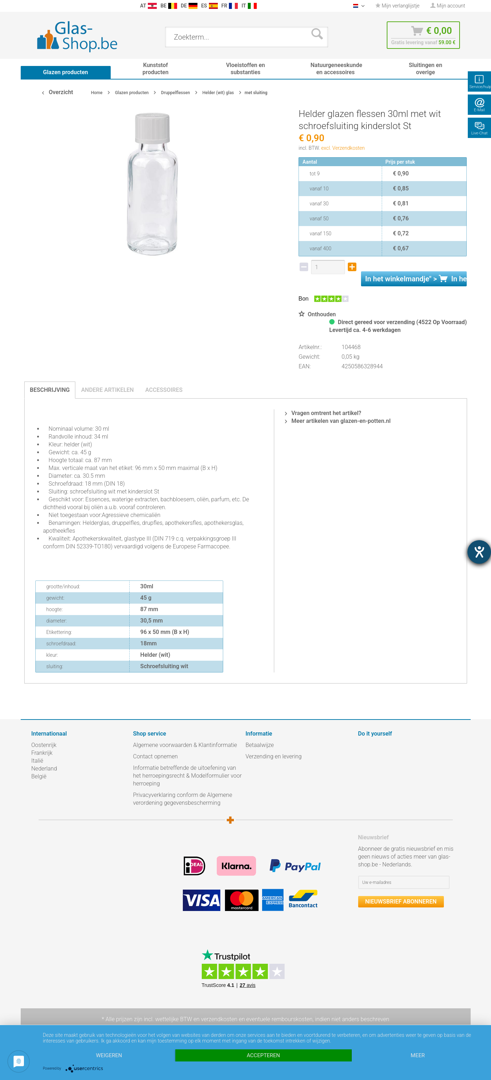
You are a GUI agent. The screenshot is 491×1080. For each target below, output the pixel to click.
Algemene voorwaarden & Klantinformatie (185, 745)
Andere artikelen (107, 390)
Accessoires (164, 390)
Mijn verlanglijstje (397, 6)
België (38, 776)
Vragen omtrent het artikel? (323, 413)
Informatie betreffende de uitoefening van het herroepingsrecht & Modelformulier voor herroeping (187, 775)
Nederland (44, 768)
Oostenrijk (44, 745)
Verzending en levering (274, 756)
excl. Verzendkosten (343, 148)
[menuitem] (35, 5)
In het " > (416, 279)
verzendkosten (219, 1019)
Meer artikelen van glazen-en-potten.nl (338, 421)
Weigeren (109, 1055)
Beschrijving (50, 390)
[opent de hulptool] (479, 552)
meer (418, 1055)
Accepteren (263, 1055)
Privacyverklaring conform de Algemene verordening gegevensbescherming (182, 799)
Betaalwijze (260, 745)
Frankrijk (42, 752)
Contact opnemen (155, 756)
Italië (37, 760)
